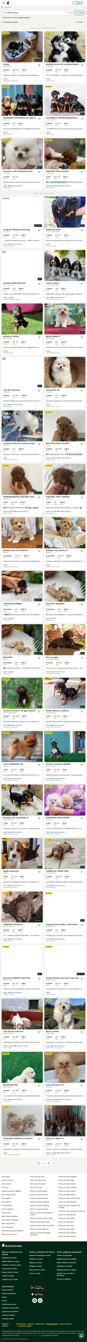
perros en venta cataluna (39, 1229)
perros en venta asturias (39, 1209)
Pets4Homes (21, 1324)
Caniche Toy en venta (10, 1279)
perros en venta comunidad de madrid (41, 1214)
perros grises (6, 1198)
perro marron (6, 1184)
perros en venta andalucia (39, 1205)
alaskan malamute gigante (11, 1191)
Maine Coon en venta (37, 1270)
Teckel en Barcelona (64, 1255)
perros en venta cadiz (66, 1229)
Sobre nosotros (7, 1290)
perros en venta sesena (67, 1236)
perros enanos (7, 1205)
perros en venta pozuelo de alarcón (71, 1211)
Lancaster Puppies (25, 1326)
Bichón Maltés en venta (10, 1261)
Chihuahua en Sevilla (64, 1266)
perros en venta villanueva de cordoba (69, 1206)
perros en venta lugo (66, 1180)
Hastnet (30, 1324)
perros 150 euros (36, 1187)
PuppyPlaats (39, 1324)
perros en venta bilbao (66, 1218)
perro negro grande (9, 1195)
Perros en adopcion (64, 1279)
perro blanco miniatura (10, 1220)
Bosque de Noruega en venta (40, 1255)
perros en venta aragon (38, 1191)
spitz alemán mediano (10, 1216)
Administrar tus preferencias (30, 1335)
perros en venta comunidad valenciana (40, 1234)
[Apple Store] (37, 1294)
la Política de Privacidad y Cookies (69, 1333)
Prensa (4, 1301)
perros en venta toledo (66, 1184)
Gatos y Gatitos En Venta (42, 1252)
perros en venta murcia (67, 1191)
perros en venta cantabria (39, 1202)
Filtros (80, 13)
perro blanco (6, 1202)
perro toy (5, 1187)
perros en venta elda (66, 1222)
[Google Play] (37, 1287)
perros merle (6, 1213)
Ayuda (4, 1297)
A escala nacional (23, 17)
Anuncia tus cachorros (10, 1311)
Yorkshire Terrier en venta (11, 1265)
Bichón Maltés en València (66, 1263)
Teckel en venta (8, 1276)
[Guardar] (39, 65)
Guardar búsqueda (10, 22)
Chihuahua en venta (9, 1258)
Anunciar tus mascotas (10, 1308)
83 (49, 1163)
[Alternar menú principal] (4, 3)
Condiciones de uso (9, 1304)
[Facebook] (34, 1300)
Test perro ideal (8, 1319)
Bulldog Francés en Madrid (66, 1259)
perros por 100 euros (37, 1184)
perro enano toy (7, 1227)
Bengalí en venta (35, 1266)
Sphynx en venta (35, 1263)
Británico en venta (36, 1259)
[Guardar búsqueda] (81, 1335)
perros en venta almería (67, 1187)
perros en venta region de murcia (42, 1225)
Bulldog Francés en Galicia (66, 1270)
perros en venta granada (67, 1202)
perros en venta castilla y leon (41, 1218)
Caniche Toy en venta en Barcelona (66, 1274)
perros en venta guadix (66, 1215)
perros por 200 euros (38, 1180)
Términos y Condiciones (46, 1333)
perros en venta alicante (67, 1177)
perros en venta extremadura (69, 1198)
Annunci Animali (65, 1324)
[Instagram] (40, 1300)
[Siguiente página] (54, 1163)
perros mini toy (7, 1180)
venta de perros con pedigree (12, 1231)
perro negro (6, 1177)
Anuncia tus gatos (8, 1315)
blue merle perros (8, 1223)
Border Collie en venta (10, 1272)
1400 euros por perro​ (9, 1234)
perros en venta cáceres (67, 1233)
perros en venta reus (66, 1225)
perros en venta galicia (66, 1195)
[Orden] (80, 22)
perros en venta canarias (39, 1198)
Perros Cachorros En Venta (12, 1253)
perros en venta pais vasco (40, 1222)
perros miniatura (8, 1209)
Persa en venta (34, 1273)
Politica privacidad (8, 1293)
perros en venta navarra (39, 1195)
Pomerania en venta (9, 1269)
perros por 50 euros (37, 1177)
